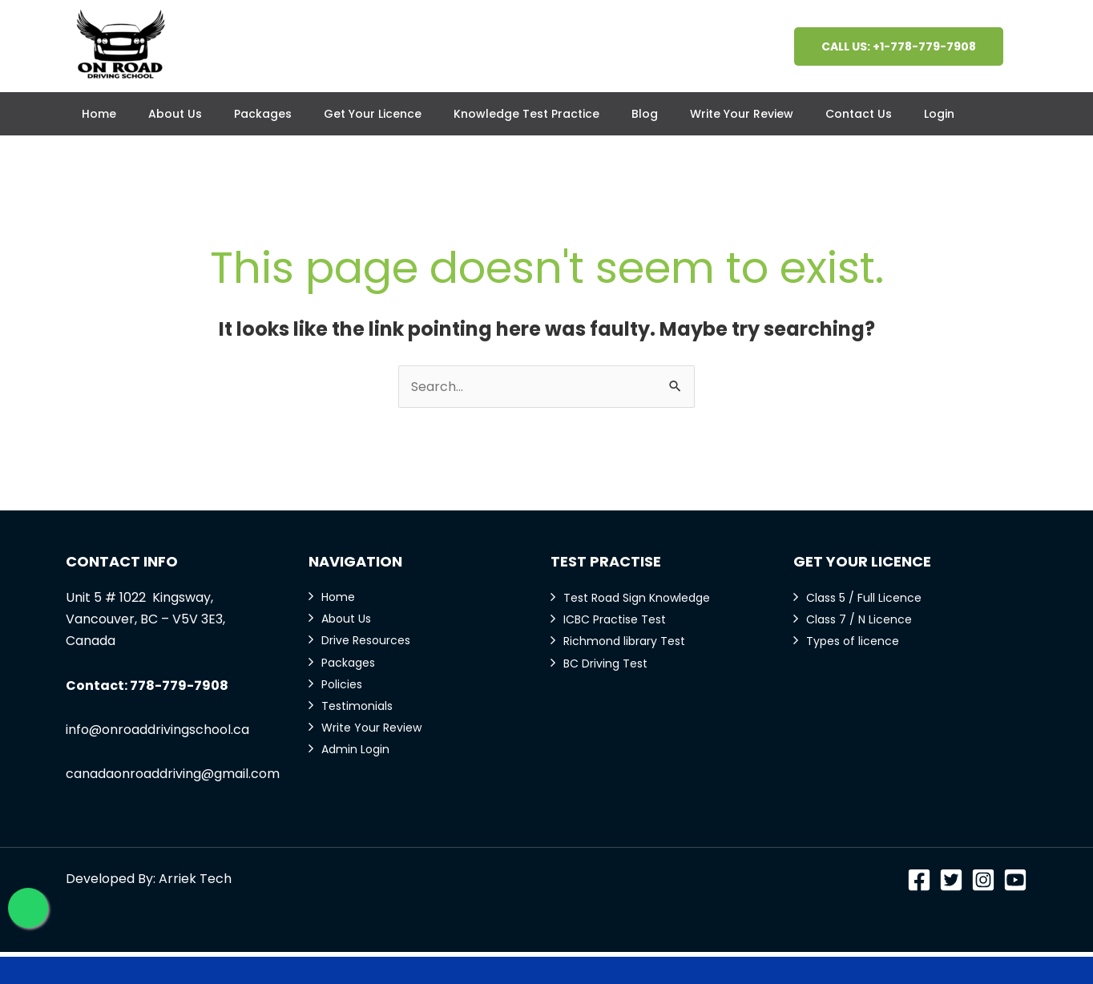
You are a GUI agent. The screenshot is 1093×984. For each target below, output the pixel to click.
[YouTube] (1015, 880)
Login (939, 114)
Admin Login (355, 749)
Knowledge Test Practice (526, 114)
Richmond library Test (624, 641)
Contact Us (858, 114)
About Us (175, 114)
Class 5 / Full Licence (864, 598)
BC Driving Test (605, 663)
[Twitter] (951, 880)
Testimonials (357, 706)
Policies (341, 684)
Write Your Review (741, 114)
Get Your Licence (372, 114)
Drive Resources (365, 640)
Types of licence (852, 641)
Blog (644, 114)
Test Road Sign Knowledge (636, 598)
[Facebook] (919, 880)
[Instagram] (983, 880)
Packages (263, 114)
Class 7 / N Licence (859, 619)
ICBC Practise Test (614, 619)
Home (99, 114)
